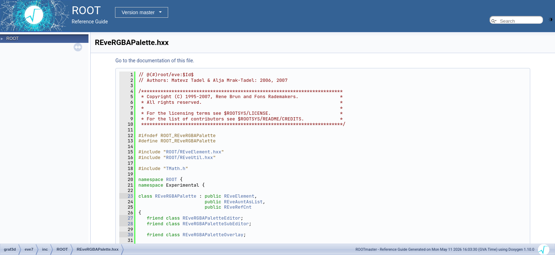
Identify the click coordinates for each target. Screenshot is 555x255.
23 (126, 196)
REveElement (239, 196)
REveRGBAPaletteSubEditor (216, 224)
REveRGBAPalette (175, 196)
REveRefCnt (238, 207)
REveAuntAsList (243, 202)
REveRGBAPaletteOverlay (213, 235)
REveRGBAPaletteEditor (212, 218)
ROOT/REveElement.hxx (193, 152)
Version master (138, 12)
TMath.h (175, 168)
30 (126, 235)
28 (126, 224)
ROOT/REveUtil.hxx (189, 157)
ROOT (12, 38)
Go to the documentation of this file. (154, 60)
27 (126, 218)
